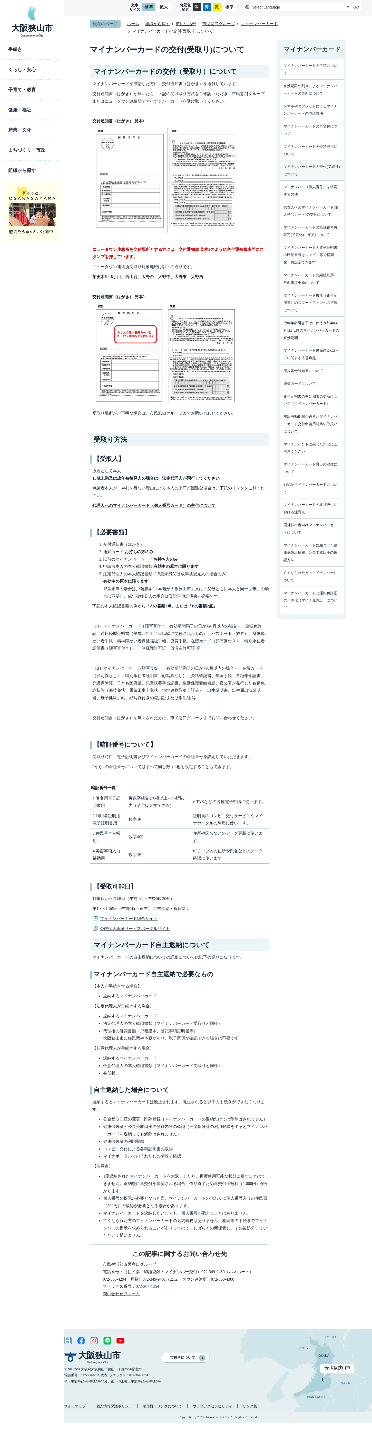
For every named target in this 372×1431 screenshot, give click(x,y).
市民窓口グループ (218, 24)
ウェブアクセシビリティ (212, 1406)
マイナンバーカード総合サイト (129, 918)
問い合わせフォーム (121, 1294)
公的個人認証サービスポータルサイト (135, 928)
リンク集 (250, 1406)
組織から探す (157, 24)
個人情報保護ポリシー (114, 1406)
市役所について (182, 1358)
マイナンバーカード (259, 24)
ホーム (133, 24)
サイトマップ (75, 1406)
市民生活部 (186, 24)
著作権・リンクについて (162, 1406)
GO (356, 7)
